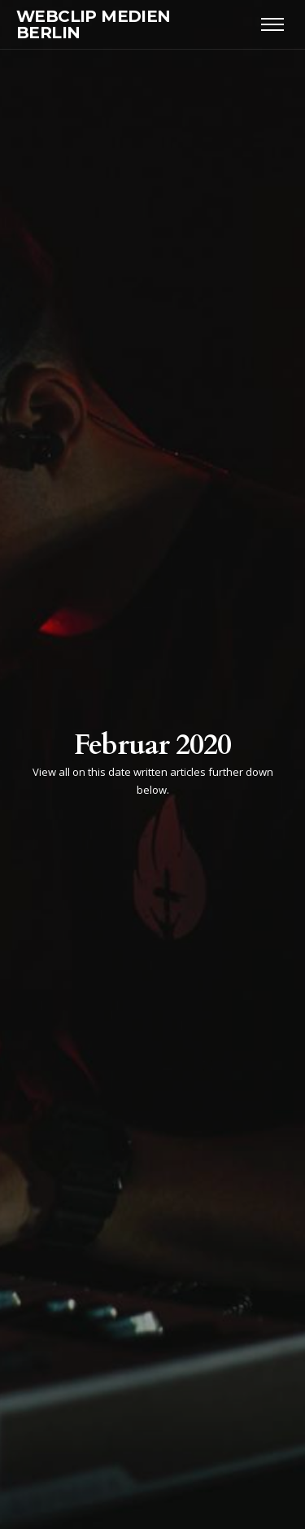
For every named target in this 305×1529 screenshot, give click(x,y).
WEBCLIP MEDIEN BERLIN (93, 24)
